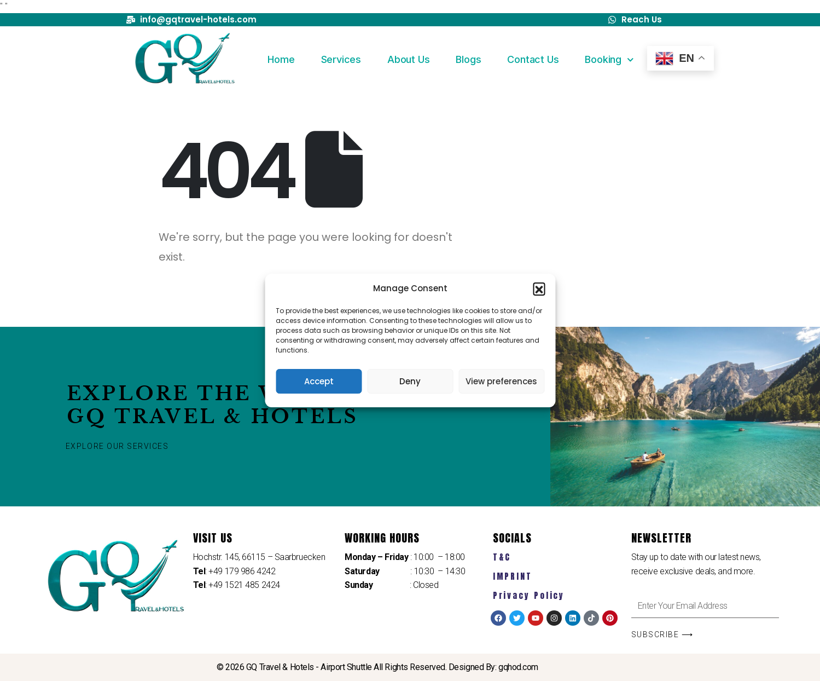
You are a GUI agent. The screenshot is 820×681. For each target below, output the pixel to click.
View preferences (501, 381)
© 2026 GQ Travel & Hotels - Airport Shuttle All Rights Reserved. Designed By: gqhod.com (377, 667)
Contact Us (533, 59)
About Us (408, 59)
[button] (538, 288)
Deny (410, 381)
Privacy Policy (529, 595)
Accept (319, 381)
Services (341, 59)
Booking (609, 60)
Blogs (468, 59)
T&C (502, 557)
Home (280, 59)
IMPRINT (512, 576)
